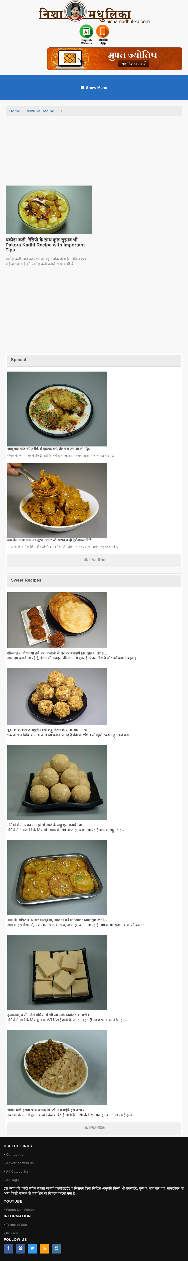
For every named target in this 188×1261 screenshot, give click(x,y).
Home (14, 111)
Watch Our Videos (20, 1210)
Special (18, 359)
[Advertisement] (94, 153)
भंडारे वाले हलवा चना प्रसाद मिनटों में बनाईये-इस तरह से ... (48, 1110)
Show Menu (94, 87)
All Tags (12, 1180)
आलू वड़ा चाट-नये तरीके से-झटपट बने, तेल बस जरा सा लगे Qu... (50, 449)
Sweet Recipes (26, 580)
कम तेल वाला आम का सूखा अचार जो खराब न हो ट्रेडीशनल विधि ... (51, 540)
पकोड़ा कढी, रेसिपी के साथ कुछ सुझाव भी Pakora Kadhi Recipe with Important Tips (45, 244)
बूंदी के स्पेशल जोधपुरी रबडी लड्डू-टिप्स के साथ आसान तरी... (49, 730)
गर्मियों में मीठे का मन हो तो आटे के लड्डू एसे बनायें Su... (46, 825)
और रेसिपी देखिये (94, 560)
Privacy (12, 1233)
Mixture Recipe (40, 111)
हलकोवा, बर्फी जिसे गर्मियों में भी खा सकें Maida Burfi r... (50, 1015)
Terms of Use (16, 1225)
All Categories (17, 1171)
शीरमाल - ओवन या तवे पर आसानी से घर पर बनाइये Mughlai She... (57, 653)
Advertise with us (20, 1163)
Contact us (14, 1154)
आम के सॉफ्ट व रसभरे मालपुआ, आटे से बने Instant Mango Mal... (57, 920)
